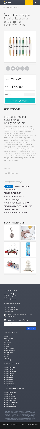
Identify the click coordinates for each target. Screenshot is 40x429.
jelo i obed (7, 354)
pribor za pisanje (22, 186)
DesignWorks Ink (11, 209)
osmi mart (27, 206)
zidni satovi (7, 340)
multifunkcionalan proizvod (16, 203)
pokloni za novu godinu (11, 402)
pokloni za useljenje (10, 398)
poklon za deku (8, 379)
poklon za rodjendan (13, 193)
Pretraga (36, 7)
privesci (6, 346)
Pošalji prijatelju (22, 68)
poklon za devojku (9, 367)
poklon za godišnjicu (10, 406)
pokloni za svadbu (9, 396)
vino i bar (7, 344)
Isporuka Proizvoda (10, 300)
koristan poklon (11, 190)
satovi (6, 356)
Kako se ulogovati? (10, 307)
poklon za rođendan (10, 392)
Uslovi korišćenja (9, 294)
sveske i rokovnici (9, 350)
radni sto (6, 358)
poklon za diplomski (10, 400)
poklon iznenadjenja (12, 200)
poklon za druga (9, 369)
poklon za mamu (9, 373)
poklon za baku (8, 377)
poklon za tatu (8, 375)
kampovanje (8, 360)
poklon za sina (8, 381)
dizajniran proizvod (12, 206)
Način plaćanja (8, 311)
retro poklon (7, 342)
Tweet (13, 68)
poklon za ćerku (9, 383)
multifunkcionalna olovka (15, 213)
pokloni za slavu (9, 394)
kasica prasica (8, 352)
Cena (7, 87)
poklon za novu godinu (14, 196)
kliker (7, 2)
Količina (8, 94)
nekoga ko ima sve (10, 385)
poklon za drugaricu (10, 371)
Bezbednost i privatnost (11, 296)
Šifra (7, 79)
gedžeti (6, 336)
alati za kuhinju (8, 338)
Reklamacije (8, 298)
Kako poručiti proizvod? (11, 309)
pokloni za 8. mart (9, 404)
